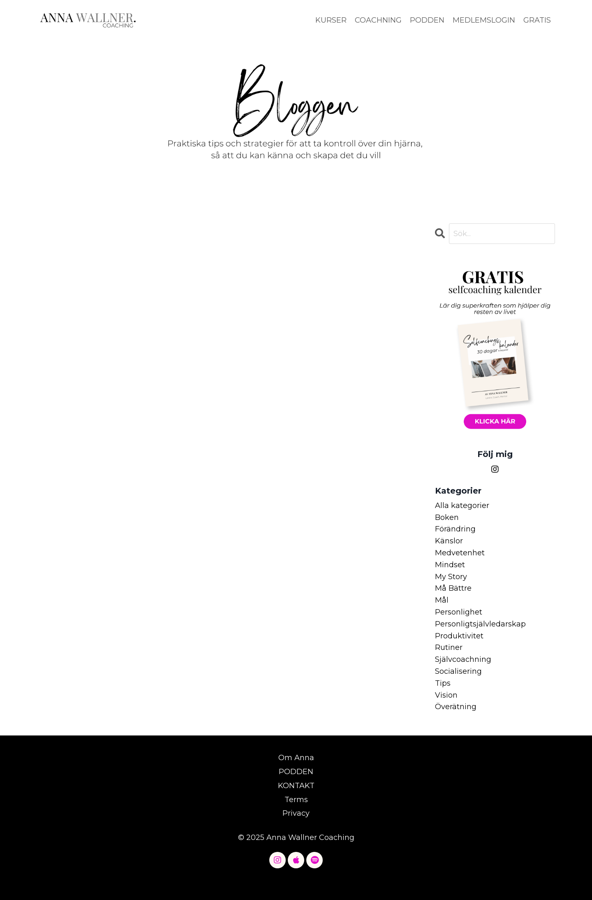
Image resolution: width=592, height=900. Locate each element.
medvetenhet (460, 552)
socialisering (458, 671)
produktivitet (459, 635)
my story (451, 576)
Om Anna (296, 757)
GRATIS (537, 20)
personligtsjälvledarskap (480, 624)
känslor (449, 540)
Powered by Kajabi (296, 879)
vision (446, 695)
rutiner (448, 647)
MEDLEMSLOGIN (484, 20)
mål (442, 600)
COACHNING (378, 20)
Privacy (296, 813)
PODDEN (427, 20)
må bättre (453, 588)
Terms (296, 799)
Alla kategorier (462, 505)
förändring (455, 529)
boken (447, 517)
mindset (450, 564)
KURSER (331, 20)
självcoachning (463, 659)
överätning (455, 706)
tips (443, 683)
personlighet (458, 612)
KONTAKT (296, 785)
